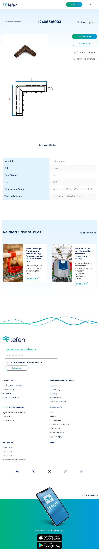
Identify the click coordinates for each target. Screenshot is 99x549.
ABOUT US (8, 442)
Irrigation (54, 385)
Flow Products (9, 389)
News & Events (57, 432)
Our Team (7, 451)
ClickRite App (56, 437)
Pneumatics (8, 420)
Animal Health (56, 397)
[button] (23, 52)
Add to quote (84, 36)
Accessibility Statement (14, 459)
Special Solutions (11, 397)
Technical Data (47, 145)
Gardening (55, 389)
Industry (53, 393)
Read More (32, 278)
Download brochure (86, 58)
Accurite (7, 393)
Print (94, 22)
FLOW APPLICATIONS (13, 407)
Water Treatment (58, 401)
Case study (55, 420)
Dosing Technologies (13, 385)
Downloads (55, 428)
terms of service (34, 362)
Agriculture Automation (14, 412)
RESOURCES (56, 407)
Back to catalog (13, 21)
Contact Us (74, 4)
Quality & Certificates (60, 424)
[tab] (47, 145)
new (52, 442)
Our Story (7, 455)
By (90, 495)
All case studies (88, 233)
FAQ (51, 412)
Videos (53, 416)
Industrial (7, 416)
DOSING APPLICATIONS (62, 380)
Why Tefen (8, 447)
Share (83, 22)
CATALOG (8, 380)
